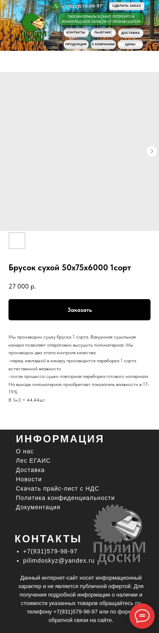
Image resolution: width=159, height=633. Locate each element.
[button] (126, 6)
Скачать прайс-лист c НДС (58, 488)
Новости (29, 479)
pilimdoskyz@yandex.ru (59, 560)
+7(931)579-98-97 (81, 6)
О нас (25, 451)
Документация (38, 507)
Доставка (30, 469)
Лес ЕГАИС (33, 460)
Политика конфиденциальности (65, 497)
